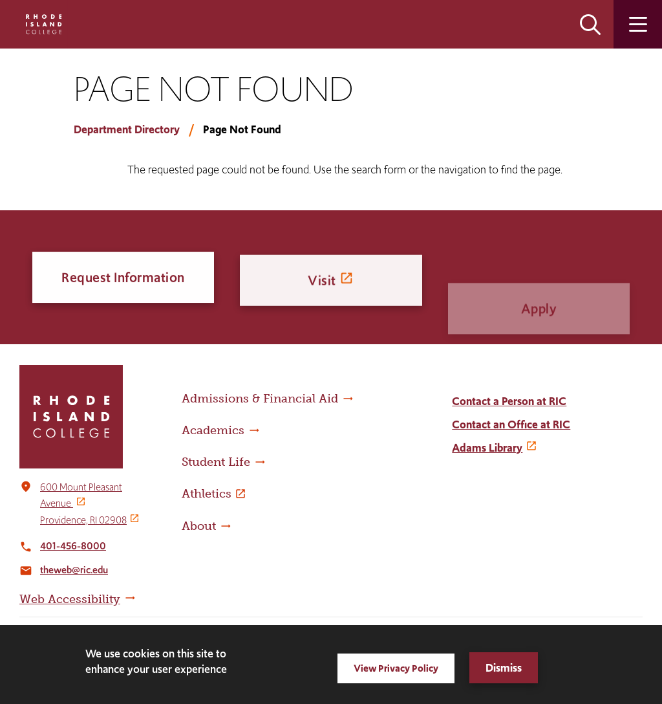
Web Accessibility (69, 599)
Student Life (216, 462)
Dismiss (504, 668)
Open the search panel (590, 24)
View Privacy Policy (396, 668)
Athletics (206, 494)
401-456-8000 (73, 546)
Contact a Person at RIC (509, 401)
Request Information (123, 279)
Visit (322, 291)
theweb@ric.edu (74, 570)
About (199, 526)
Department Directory (127, 129)
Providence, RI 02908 (83, 520)
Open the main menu (638, 24)
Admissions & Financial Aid (260, 398)
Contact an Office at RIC (511, 424)
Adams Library (487, 448)
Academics (213, 430)
